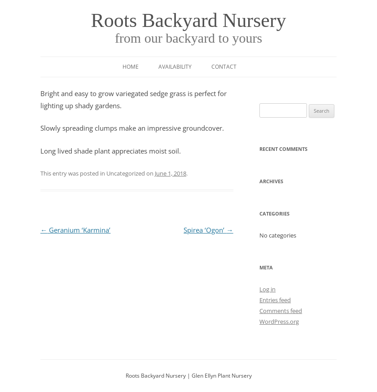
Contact (224, 66)
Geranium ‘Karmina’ (75, 230)
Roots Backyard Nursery (188, 21)
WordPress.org (279, 321)
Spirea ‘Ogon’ (208, 230)
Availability (175, 66)
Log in (267, 289)
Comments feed (280, 311)
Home (131, 66)
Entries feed (275, 300)
